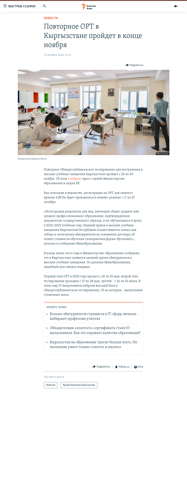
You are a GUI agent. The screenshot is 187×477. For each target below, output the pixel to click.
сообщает (75, 179)
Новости (51, 18)
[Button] (134, 65)
